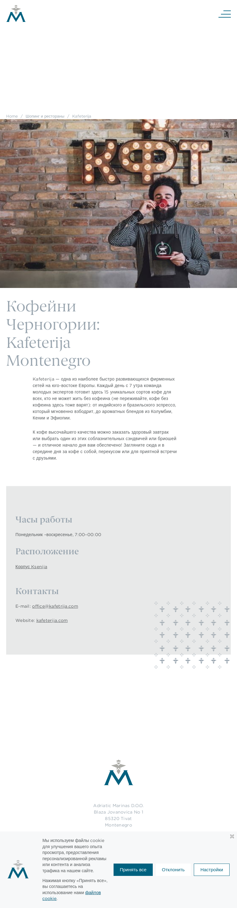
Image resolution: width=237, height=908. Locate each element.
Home (12, 116)
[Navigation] (224, 13)
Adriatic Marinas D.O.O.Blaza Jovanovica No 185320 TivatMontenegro (118, 815)
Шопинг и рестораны (45, 116)
